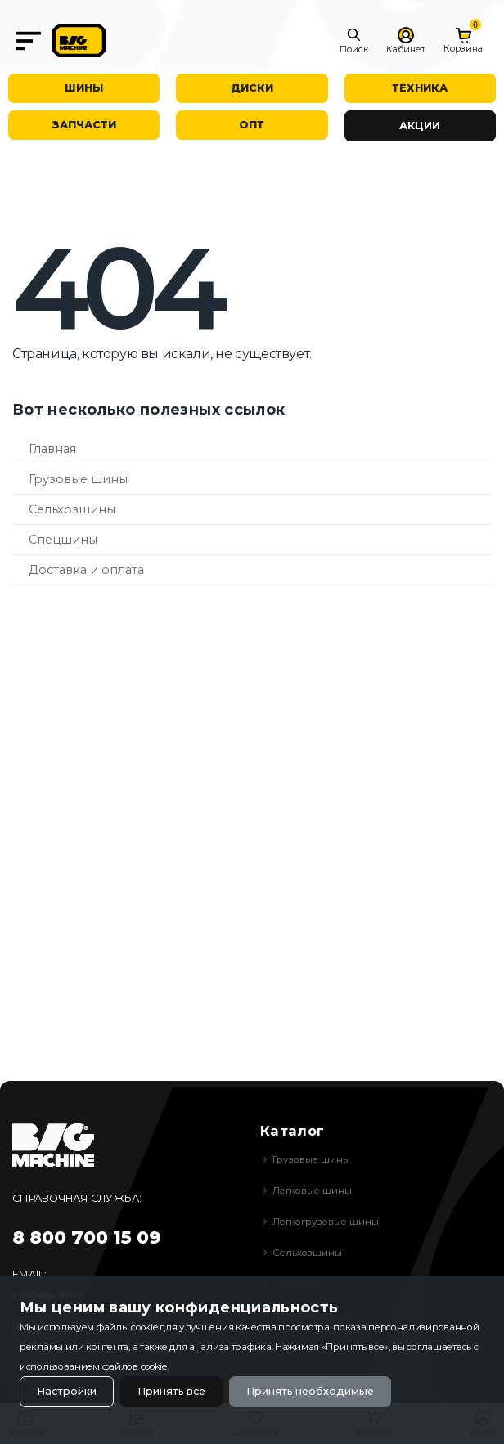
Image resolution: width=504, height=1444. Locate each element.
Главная (52, 449)
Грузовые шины (78, 479)
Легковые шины (312, 1190)
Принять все (171, 1391)
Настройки (67, 1391)
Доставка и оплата (86, 570)
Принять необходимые (310, 1391)
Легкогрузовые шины (325, 1221)
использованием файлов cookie (93, 1366)
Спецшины (63, 539)
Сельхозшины (72, 509)
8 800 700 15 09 (86, 1238)
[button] (354, 41)
